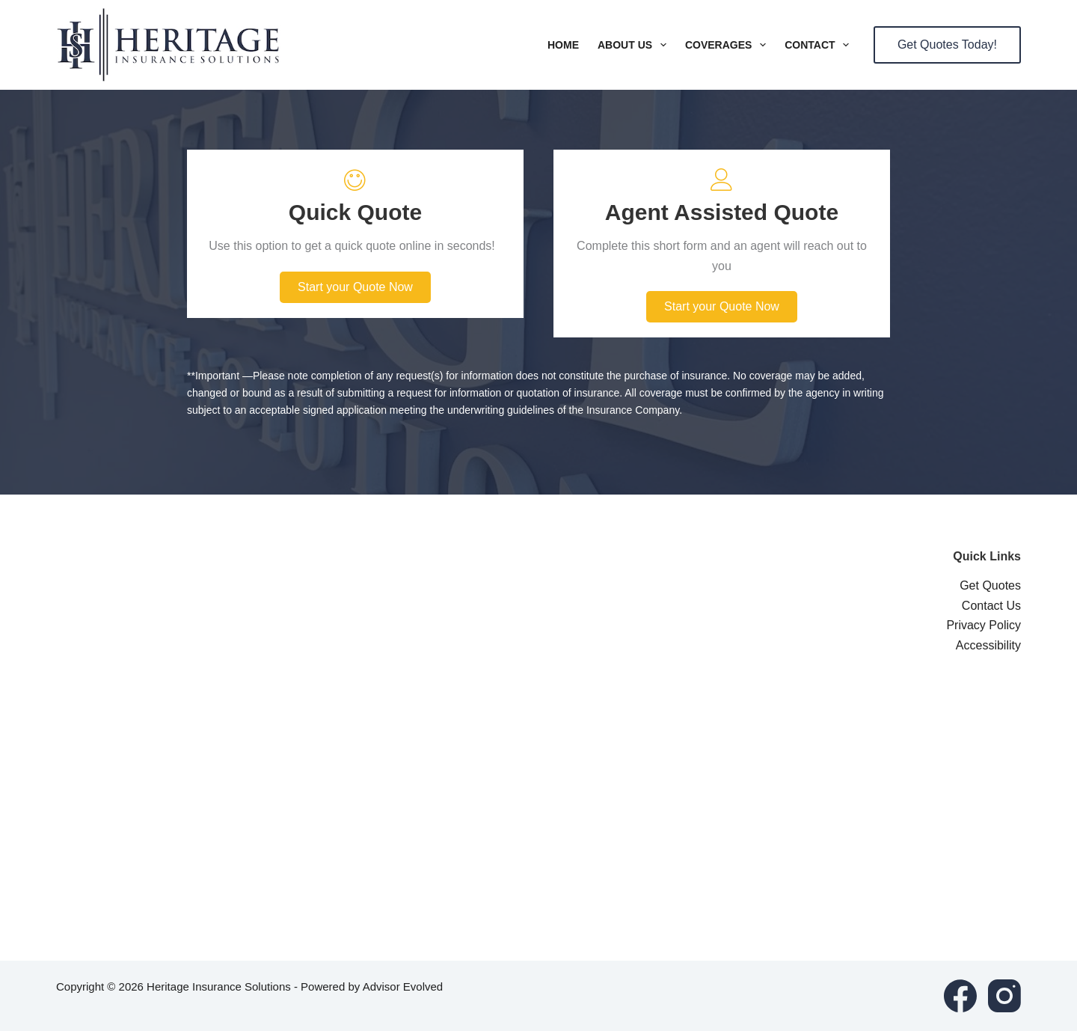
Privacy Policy (983, 625)
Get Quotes (990, 585)
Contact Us (991, 605)
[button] (355, 287)
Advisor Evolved (403, 986)
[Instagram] (1004, 995)
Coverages (728, 45)
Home (563, 45)
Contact (820, 45)
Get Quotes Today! (947, 44)
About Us (635, 45)
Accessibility (988, 645)
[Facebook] (960, 995)
